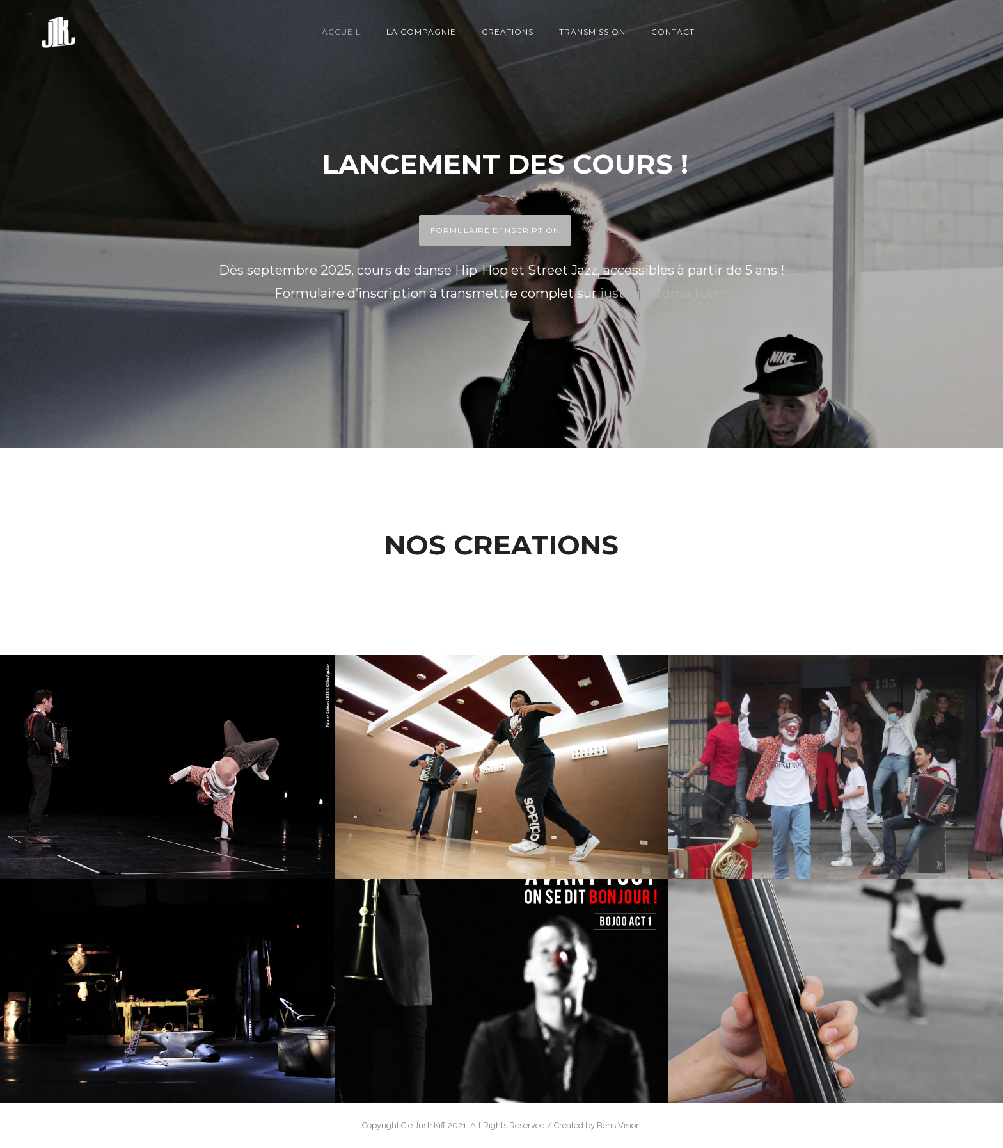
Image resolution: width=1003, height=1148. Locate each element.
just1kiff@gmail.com (664, 293)
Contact (673, 31)
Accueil (341, 31)
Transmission (592, 31)
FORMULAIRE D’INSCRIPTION (495, 230)
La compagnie (421, 31)
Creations (507, 31)
